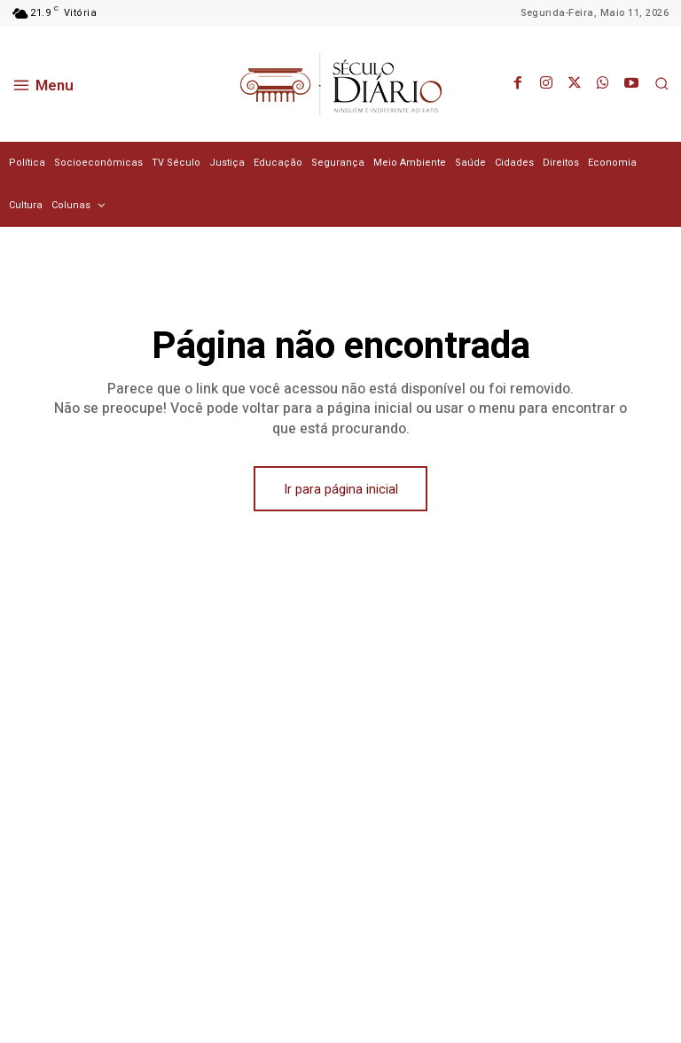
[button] (661, 83)
